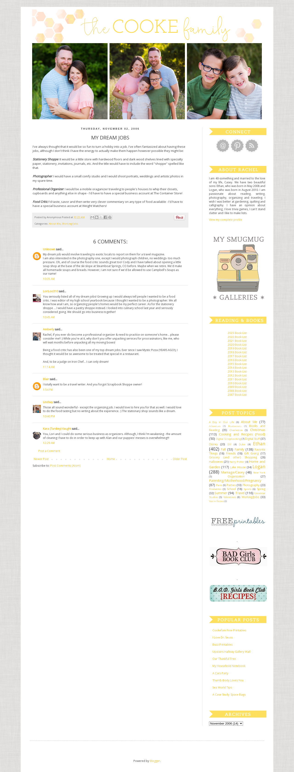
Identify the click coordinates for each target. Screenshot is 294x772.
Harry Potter (237, 461)
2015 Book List (237, 364)
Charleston (236, 430)
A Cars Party (220, 673)
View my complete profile (225, 220)
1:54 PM (48, 390)
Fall (223, 449)
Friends (231, 453)
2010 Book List (237, 383)
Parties (231, 485)
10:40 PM (49, 416)
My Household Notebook (228, 666)
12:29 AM (49, 443)
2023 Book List (237, 333)
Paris (219, 485)
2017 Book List (237, 356)
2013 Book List (237, 371)
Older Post (180, 459)
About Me (55, 223)
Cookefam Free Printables (229, 630)
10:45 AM (49, 317)
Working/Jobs (70, 223)
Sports (247, 489)
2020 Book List (237, 345)
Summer (221, 493)
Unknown (49, 249)
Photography (251, 485)
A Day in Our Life (221, 422)
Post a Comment (49, 451)
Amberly (48, 329)
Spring (261, 489)
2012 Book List (237, 375)
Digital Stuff (252, 439)
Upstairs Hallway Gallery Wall (231, 652)
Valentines (229, 497)
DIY (229, 444)
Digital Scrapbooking (228, 438)
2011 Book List (237, 379)
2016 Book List (237, 360)
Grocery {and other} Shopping (233, 457)
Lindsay (48, 402)
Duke (242, 444)
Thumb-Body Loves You (227, 680)
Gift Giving (251, 453)
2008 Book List (237, 391)
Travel (240, 493)
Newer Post (41, 459)
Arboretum (214, 426)
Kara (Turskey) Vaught (57, 429)
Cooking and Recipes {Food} (242, 434)
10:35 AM (49, 279)
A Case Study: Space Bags (229, 695)
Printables (215, 489)
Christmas (257, 430)
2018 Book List (237, 352)
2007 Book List (237, 395)
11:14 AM (49, 367)
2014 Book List (237, 368)
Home (111, 459)
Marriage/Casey (232, 472)
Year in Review (216, 501)
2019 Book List (237, 348)
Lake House (238, 467)
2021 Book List (237, 341)
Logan (258, 466)
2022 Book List (237, 337)
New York (259, 472)
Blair (46, 379)
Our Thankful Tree (224, 659)
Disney (213, 444)
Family (239, 449)
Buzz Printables (222, 645)
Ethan (259, 443)
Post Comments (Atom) (65, 466)
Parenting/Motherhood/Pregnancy (235, 480)
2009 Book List (237, 387)
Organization (236, 476)
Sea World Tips (222, 687)
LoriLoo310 (50, 291)
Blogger (155, 761)
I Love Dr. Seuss (222, 637)
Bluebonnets (234, 426)
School (231, 489)
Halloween (216, 462)
